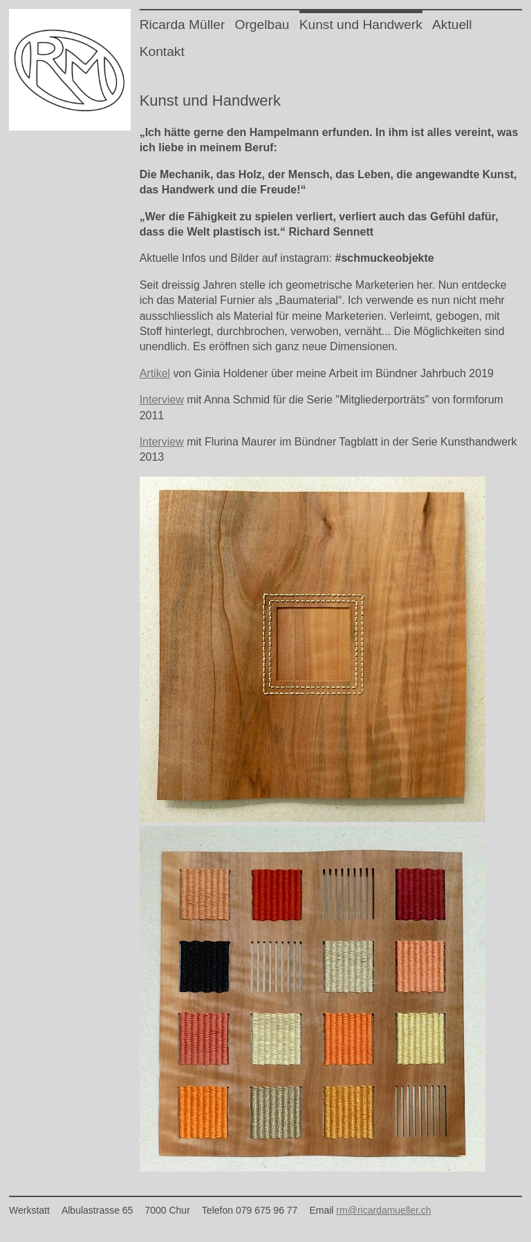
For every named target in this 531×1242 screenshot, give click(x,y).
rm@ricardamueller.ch (383, 1210)
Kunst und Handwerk (360, 24)
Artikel (155, 373)
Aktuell (452, 24)
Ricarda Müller (182, 24)
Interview (162, 399)
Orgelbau (262, 24)
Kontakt (162, 51)
